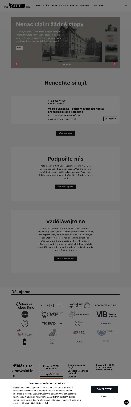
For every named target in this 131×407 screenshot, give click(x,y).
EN (126, 402)
